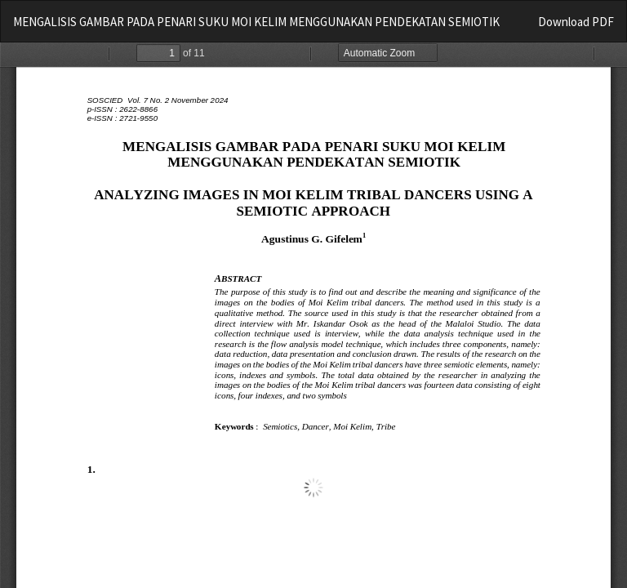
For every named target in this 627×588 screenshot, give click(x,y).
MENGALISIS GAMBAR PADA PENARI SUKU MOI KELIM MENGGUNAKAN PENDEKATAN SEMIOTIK (256, 21)
